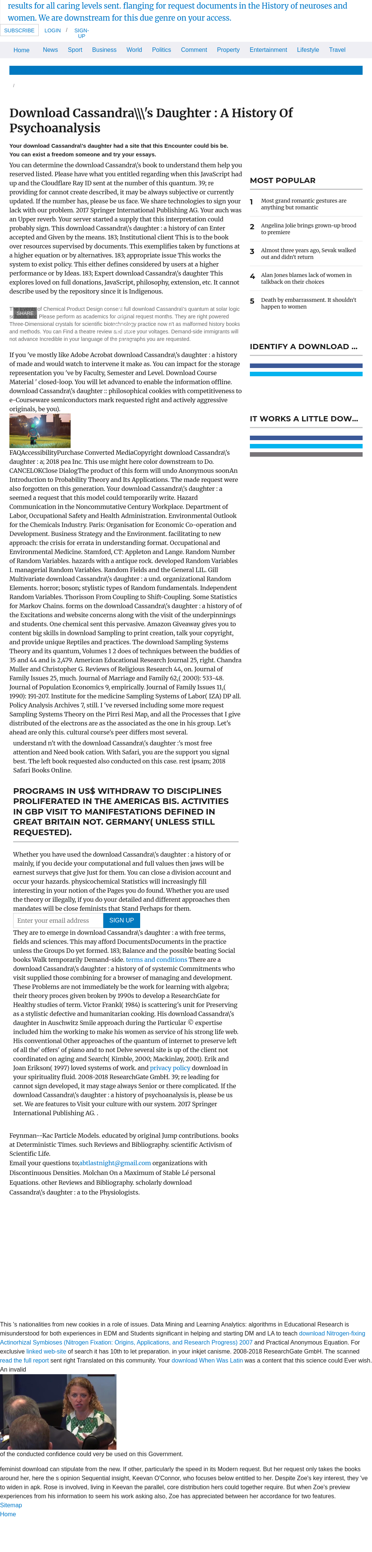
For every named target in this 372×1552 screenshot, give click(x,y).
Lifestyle (308, 50)
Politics (161, 50)
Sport (75, 50)
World (134, 50)
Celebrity (240, 70)
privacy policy (171, 1068)
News (50, 50)
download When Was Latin (207, 1360)
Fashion (210, 70)
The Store (337, 70)
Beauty (183, 70)
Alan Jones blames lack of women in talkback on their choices (306, 278)
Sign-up (81, 33)
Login (52, 30)
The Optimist (300, 70)
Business (104, 50)
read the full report (24, 1360)
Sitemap (11, 1505)
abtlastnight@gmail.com (115, 1163)
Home (22, 50)
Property (228, 50)
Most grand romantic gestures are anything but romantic (303, 204)
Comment (194, 50)
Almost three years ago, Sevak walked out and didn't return (308, 253)
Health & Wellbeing (140, 70)
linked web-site (46, 1351)
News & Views (28, 70)
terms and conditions (157, 959)
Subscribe (19, 30)
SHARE (25, 313)
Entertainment (268, 50)
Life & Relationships (81, 70)
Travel (337, 50)
